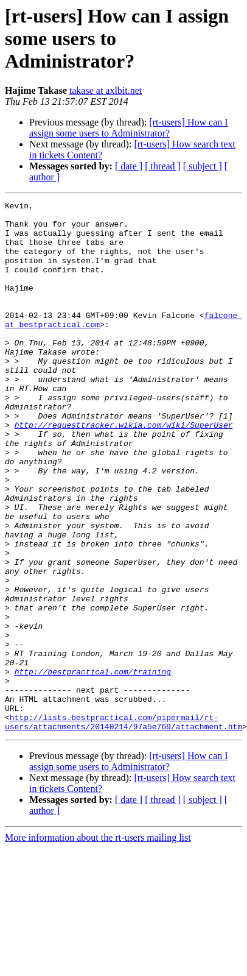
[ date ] (128, 166)
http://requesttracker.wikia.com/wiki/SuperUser (124, 470)
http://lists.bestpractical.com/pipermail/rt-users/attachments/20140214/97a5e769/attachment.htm (123, 816)
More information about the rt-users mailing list (98, 932)
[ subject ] (202, 166)
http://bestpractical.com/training (93, 766)
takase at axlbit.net (105, 90)
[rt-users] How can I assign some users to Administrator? (128, 127)
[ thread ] (163, 166)
